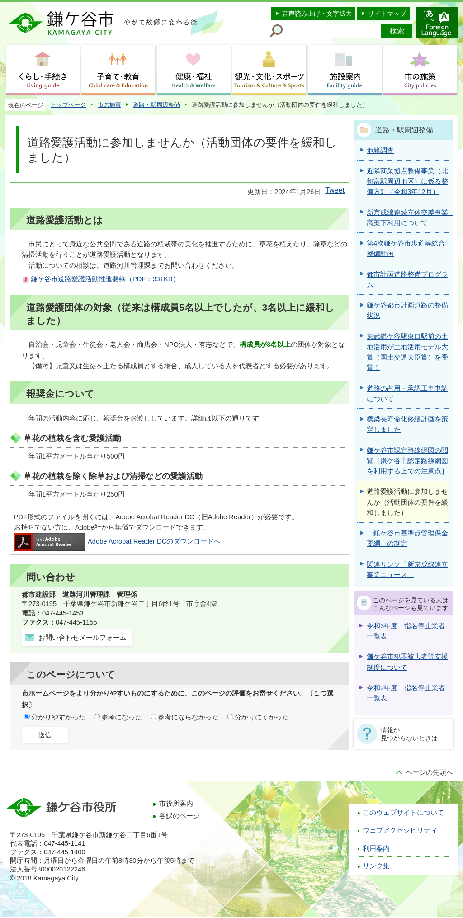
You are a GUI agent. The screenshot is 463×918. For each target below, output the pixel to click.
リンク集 (376, 866)
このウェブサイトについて (403, 812)
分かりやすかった (58, 717)
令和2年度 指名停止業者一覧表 (406, 693)
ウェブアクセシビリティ (400, 830)
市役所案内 (176, 803)
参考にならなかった (188, 717)
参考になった (121, 717)
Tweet (335, 190)
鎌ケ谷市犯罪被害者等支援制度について (407, 662)
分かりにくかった (262, 717)
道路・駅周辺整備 (156, 104)
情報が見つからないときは (409, 734)
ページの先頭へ (429, 772)
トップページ (68, 104)
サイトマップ (387, 13)
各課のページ (179, 815)
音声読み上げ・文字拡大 (317, 13)
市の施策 (109, 104)
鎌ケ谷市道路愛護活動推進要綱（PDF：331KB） (105, 279)
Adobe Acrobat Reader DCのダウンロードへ (117, 541)
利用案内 (376, 848)
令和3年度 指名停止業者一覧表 (406, 631)
